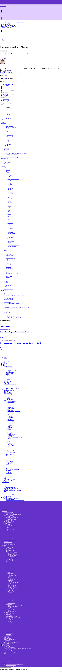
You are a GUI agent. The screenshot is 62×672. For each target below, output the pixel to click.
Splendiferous (9, 214)
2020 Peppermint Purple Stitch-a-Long (13, 176)
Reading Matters (6, 455)
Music (5, 167)
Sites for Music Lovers (9, 172)
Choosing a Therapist (9, 131)
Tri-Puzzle (9, 247)
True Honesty (6, 311)
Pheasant (9, 211)
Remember (7, 269)
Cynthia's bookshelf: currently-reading (7, 85)
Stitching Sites (8, 238)
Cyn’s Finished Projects (9, 175)
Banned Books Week (7, 282)
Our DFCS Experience (9, 379)
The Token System (8, 144)
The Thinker (9, 433)
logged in (5, 78)
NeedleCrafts (6, 400)
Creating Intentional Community (8, 298)
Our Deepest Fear (8, 267)
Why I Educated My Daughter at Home (9, 150)
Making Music (8, 170)
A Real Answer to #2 (6, 72)
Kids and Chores (8, 141)
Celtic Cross (9, 189)
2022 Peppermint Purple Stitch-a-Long (13, 179)
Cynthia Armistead (4, 66)
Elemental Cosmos (10, 193)
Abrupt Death (6, 281)
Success (9, 215)
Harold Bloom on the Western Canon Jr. (11, 260)
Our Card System (6, 149)
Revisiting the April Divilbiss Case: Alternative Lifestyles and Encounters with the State (16, 307)
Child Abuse (5, 161)
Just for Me (3, 166)
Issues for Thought (5, 158)
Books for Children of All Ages (10, 258)
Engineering (9, 194)
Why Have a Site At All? (7, 118)
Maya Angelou (8, 460)
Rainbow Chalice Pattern (11, 234)
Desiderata (7, 259)
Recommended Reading (8, 492)
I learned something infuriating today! (8, 23)
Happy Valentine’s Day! (6, 25)
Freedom (9, 197)
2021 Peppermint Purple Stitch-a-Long (13, 177)
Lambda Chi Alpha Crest (11, 205)
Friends (3, 122)
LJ (2, 43)
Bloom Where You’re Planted (12, 431)
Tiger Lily (9, 219)
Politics (5, 329)
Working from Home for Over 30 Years (11, 117)
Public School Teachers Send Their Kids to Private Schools (11, 73)
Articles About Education (10, 385)
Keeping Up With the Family (8, 146)
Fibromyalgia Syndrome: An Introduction (12, 127)
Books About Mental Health (10, 372)
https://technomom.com (7, 70)
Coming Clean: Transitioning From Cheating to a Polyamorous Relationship (15, 295)
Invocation (8, 626)
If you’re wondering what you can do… (8, 26)
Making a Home (6, 148)
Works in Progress (9, 446)
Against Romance (6, 293)
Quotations (5, 250)
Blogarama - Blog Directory (4, 347)
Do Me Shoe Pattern (10, 228)
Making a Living (8, 114)
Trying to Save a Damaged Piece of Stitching (15, 437)
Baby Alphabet (10, 181)
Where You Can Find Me (9, 115)
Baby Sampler (9, 183)
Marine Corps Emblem (12, 585)
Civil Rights (1, 329)
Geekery (1, 334)
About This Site (4, 111)
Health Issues (4, 123)
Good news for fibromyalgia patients (8, 20)
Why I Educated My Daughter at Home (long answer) (14, 157)
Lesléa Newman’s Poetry (9, 263)
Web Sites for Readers (9, 271)
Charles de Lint (4, 96)
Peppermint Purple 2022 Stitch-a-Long (13, 246)
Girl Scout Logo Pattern (12, 555)
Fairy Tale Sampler (10, 436)
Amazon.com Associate (9, 255)
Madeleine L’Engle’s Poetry (10, 264)
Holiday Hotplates (10, 202)
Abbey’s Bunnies (10, 180)
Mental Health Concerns (7, 128)
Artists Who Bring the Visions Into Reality (12, 273)
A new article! (4, 27)
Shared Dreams (6, 272)
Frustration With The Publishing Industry (10, 287)
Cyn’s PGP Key (4, 363)
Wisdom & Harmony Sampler (12, 225)
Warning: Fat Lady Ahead (7, 163)
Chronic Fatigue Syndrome (3, 340)
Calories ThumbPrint (10, 188)
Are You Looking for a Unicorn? (8, 294)
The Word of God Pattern (11, 236)
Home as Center (4, 139)
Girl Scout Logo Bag (10, 198)
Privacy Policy (4, 290)
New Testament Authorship (10, 316)
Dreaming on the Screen (9, 276)
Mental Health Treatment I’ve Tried (11, 133)
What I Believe (4, 313)
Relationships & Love (5, 291)
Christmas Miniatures (11, 192)
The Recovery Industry (7, 162)
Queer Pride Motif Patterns (11, 233)
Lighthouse (9, 243)
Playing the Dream (8, 278)
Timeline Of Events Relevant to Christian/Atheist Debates (14, 317)
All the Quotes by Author (9, 251)
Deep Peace (9, 242)
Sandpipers (9, 212)
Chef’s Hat (9, 190)
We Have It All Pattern (11, 237)
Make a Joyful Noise (10, 206)
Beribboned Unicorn (10, 184)
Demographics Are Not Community (9, 299)
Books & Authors (8, 256)
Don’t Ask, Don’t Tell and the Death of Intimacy (11, 300)
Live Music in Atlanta (9, 168)
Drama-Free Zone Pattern (11, 229)
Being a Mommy (6, 140)
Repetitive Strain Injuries (7, 137)
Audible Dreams (8, 470)
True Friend (9, 220)
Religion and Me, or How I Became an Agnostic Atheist (12, 315)
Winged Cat (9, 224)
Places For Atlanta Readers (9, 268)
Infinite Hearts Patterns (11, 232)
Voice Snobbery (5, 326)
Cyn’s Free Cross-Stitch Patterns (10, 227)
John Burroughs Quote (11, 203)
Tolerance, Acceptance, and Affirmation (10, 494)
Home (3, 334)
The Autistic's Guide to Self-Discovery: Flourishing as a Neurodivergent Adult (7, 100)
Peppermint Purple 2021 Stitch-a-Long (13, 245)
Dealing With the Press (7, 285)
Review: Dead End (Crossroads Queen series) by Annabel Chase (12, 21)
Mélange (9, 210)
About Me (5, 113)
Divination (5, 286)
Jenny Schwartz (4, 91)
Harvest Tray (9, 201)
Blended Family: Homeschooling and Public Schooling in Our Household (16, 153)
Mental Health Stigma (9, 132)
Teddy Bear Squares (10, 216)
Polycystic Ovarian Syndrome (8, 136)
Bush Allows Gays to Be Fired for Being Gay (15, 332)
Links (1, 43)
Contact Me (4, 119)
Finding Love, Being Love (7, 302)
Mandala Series (10, 207)
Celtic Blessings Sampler (11, 241)
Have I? (3, 24)
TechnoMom (3, 6)
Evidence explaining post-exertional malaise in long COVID (20, 343)
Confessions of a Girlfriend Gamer (9, 476)
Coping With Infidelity (7, 485)
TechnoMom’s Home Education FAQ (11, 155)
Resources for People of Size (10, 394)
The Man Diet (6, 308)
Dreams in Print (8, 277)
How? (2, 337)
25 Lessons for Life (8, 254)
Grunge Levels (6, 145)
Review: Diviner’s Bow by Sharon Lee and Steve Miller (10, 22)
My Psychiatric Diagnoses (9, 135)
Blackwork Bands (10, 185)
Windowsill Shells (10, 223)
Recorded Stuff (8, 171)
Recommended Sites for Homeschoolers (11, 154)
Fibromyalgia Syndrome (7, 124)
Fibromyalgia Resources (9, 126)
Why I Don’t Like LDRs (7, 312)
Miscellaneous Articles (5, 280)
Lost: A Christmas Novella (6, 90)
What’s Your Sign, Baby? (11, 249)
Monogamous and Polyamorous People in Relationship (12, 303)
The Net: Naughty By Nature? (8, 289)
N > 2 (5, 304)
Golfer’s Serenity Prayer (11, 199)
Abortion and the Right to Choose (9, 159)
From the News (8, 340)
